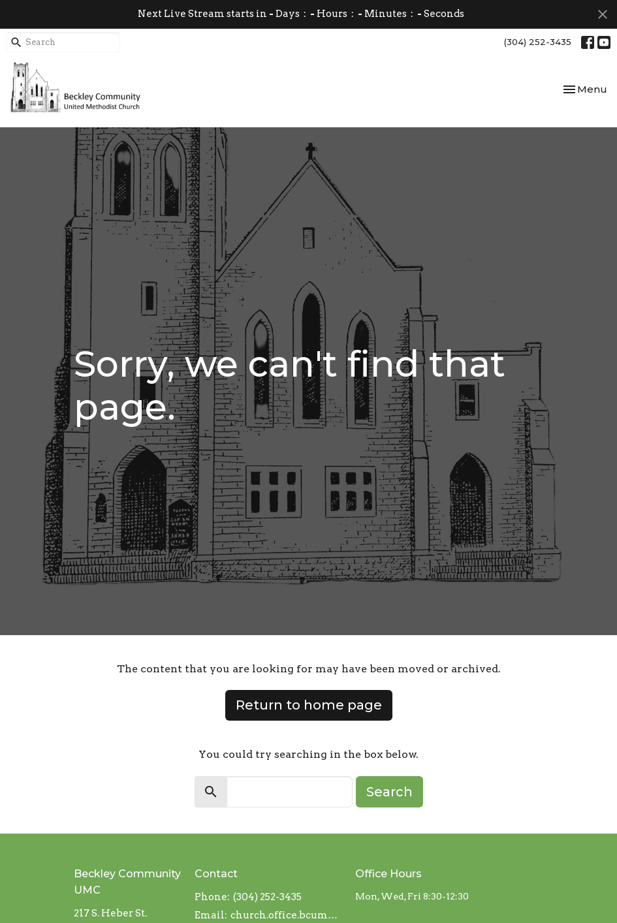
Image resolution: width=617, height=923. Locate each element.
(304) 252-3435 (537, 42)
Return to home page (309, 705)
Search (389, 792)
